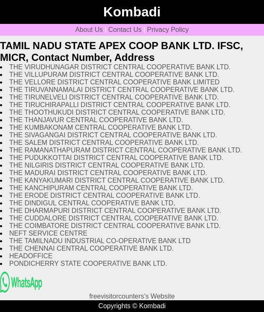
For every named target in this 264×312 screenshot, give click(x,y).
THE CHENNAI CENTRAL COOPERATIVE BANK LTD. (91, 248)
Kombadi (132, 11)
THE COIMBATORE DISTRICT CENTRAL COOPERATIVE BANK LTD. (115, 225)
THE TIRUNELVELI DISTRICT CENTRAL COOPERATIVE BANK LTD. (114, 97)
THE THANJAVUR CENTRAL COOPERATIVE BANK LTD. (96, 119)
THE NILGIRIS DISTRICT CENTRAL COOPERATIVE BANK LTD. (107, 165)
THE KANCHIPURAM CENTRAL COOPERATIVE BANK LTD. (101, 187)
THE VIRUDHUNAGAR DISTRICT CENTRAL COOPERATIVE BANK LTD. (119, 67)
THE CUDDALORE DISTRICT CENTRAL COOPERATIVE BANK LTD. (113, 218)
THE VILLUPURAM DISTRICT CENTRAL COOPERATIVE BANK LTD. (114, 74)
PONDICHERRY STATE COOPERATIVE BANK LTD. (88, 263)
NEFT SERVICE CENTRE (48, 233)
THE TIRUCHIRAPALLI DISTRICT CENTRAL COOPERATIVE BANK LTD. (119, 104)
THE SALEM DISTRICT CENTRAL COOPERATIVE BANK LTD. (104, 142)
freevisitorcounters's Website (132, 296)
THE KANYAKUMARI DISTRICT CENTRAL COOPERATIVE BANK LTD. (117, 180)
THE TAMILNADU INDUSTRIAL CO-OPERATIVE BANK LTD (100, 240)
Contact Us (124, 29)
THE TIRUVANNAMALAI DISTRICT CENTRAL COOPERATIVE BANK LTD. (122, 89)
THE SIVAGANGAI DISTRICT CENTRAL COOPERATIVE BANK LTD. (113, 135)
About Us (89, 29)
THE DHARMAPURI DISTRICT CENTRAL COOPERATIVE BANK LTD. (115, 210)
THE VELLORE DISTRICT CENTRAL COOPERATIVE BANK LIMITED (114, 82)
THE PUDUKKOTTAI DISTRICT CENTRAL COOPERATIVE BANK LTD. (116, 157)
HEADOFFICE (30, 256)
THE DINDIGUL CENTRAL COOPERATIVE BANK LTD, (92, 203)
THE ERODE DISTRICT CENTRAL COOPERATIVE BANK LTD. (104, 195)
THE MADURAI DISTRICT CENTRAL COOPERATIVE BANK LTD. (108, 172)
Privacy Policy (168, 29)
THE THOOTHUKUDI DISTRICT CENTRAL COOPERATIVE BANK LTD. (117, 112)
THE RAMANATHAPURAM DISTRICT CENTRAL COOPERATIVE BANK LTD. (125, 150)
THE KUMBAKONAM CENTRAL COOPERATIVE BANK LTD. (100, 127)
